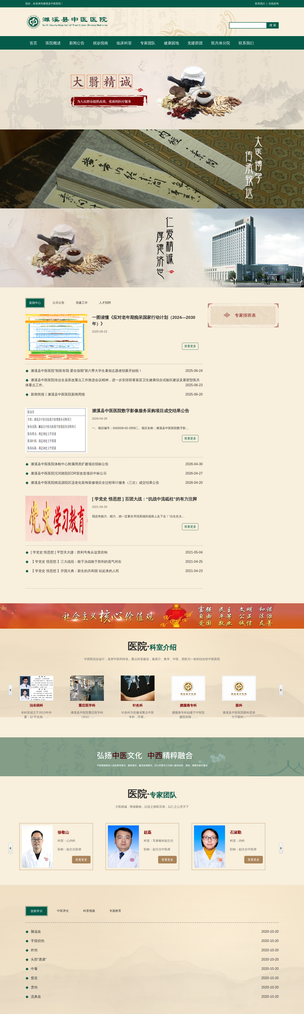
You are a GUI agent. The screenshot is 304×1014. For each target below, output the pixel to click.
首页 (33, 43)
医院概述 (53, 43)
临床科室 (124, 43)
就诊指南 (100, 43)
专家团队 (147, 43)
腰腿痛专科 (188, 705)
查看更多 (81, 859)
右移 (10, 690)
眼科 (239, 705)
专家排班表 (245, 315)
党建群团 (195, 43)
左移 (281, 690)
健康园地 (171, 43)
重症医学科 (87, 705)
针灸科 (138, 705)
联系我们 (260, 3)
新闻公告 (76, 43)
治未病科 (36, 705)
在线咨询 (274, 3)
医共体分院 (220, 43)
